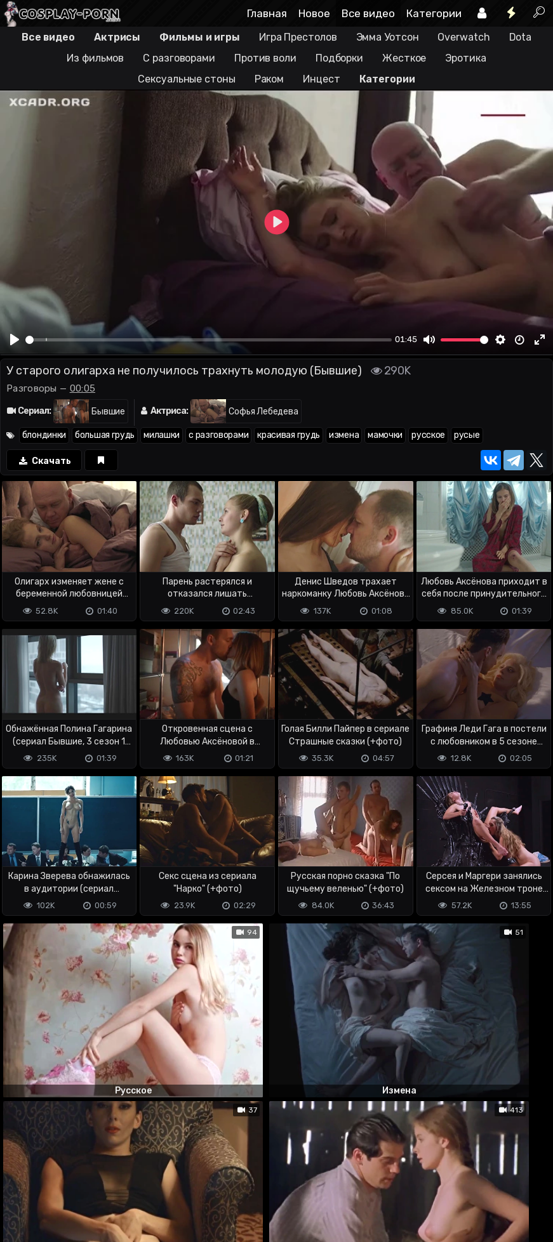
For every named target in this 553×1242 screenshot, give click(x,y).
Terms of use (65, 1182)
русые (467, 435)
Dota (520, 37)
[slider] (208, 340)
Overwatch (463, 37)
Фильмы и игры (199, 37)
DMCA (20, 1182)
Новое (314, 13)
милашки (161, 435)
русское (428, 435)
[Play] (14, 339)
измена (344, 435)
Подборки (339, 58)
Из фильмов (95, 58)
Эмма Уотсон (387, 37)
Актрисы (117, 37)
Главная (267, 13)
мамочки (385, 435)
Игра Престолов (298, 37)
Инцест (321, 79)
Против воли (265, 58)
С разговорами (179, 58)
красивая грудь (288, 435)
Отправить (50, 1129)
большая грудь (105, 435)
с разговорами (218, 435)
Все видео (368, 13)
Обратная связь (132, 1182)
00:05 (83, 388)
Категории (434, 13)
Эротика (465, 58)
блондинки (44, 435)
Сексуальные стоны (186, 79)
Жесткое (404, 58)
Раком (269, 79)
